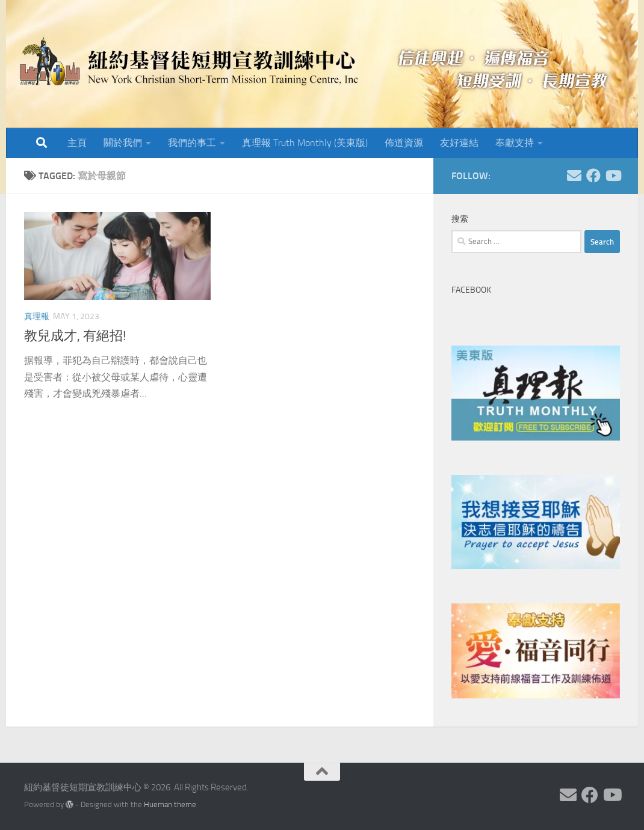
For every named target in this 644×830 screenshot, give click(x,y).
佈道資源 (404, 142)
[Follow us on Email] (574, 175)
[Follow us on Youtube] (612, 175)
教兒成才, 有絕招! (75, 336)
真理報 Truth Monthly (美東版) (305, 142)
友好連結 (459, 142)
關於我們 (123, 142)
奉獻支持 (514, 142)
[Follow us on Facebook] (593, 175)
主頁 (77, 142)
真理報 (36, 316)
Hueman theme (170, 804)
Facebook (471, 290)
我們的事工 (192, 142)
